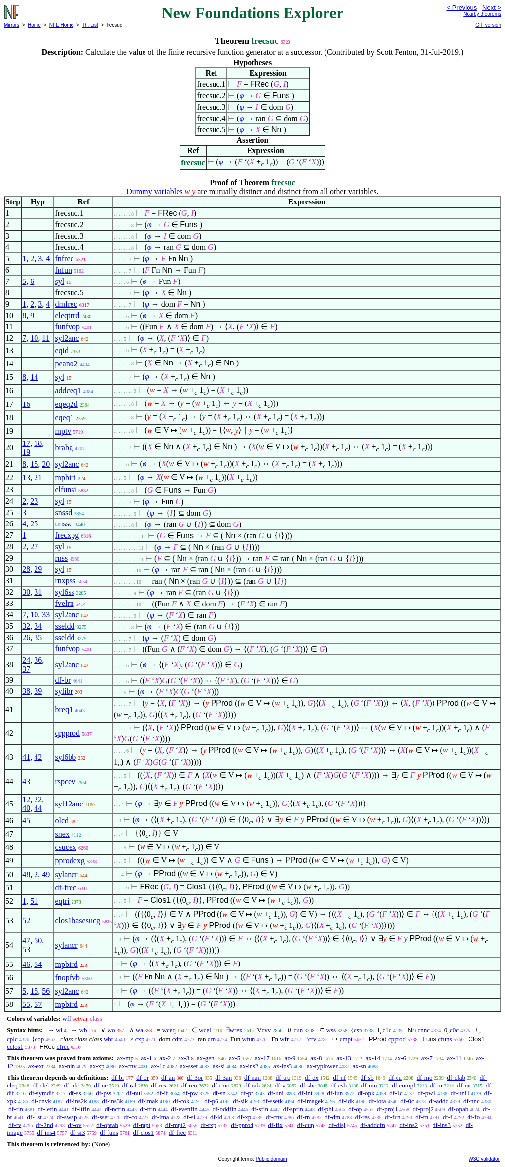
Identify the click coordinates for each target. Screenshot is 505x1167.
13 (26, 477)
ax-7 (427, 1058)
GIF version (488, 25)
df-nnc (471, 1101)
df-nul (134, 1093)
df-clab (456, 1077)
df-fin (15, 1109)
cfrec (63, 1046)
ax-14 (373, 1058)
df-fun (393, 1117)
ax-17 (262, 1058)
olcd (62, 820)
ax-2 (165, 1058)
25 (34, 524)
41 (26, 757)
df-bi (117, 1077)
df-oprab (107, 1124)
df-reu (189, 1085)
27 (34, 546)
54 (38, 964)
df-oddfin (224, 1109)
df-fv (14, 1124)
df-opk (366, 1093)
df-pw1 (427, 1093)
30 (26, 592)
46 (26, 964)
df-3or (195, 1077)
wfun (248, 1039)
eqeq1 (64, 417)
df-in (436, 1085)
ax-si (219, 1066)
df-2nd (44, 1124)
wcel (205, 1030)
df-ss (75, 1093)
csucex (65, 847)
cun (298, 1030)
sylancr (66, 874)
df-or (142, 1077)
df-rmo (220, 1085)
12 (26, 799)
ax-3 (183, 1058)
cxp (139, 1039)
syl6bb (65, 757)
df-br (63, 680)
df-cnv (274, 1117)
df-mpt (141, 1124)
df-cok (181, 1101)
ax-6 (400, 1058)
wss (331, 1030)
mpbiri (65, 477)
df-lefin (47, 1109)
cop (39, 1039)
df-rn (303, 1117)
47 (26, 940)
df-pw (190, 1093)
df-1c (395, 1093)
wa (139, 1030)
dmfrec (66, 304)
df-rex (159, 1085)
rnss (61, 558)
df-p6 (211, 1101)
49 (46, 874)
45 (26, 820)
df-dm (332, 1117)
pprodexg (69, 860)
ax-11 (454, 1058)
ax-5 (234, 1058)
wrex (236, 1030)
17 (26, 443)
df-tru (283, 1077)
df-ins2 (408, 1124)
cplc (12, 1039)
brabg (63, 447)
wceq (169, 1030)
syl (59, 281)
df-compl (403, 1085)
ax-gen (205, 1058)
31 (38, 592)
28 (26, 569)
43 (26, 781)
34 (38, 626)
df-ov (74, 1124)
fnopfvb (67, 977)
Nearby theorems (482, 14)
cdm (177, 1039)
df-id (216, 1117)
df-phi (326, 1109)
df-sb (367, 1077)
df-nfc (71, 1085)
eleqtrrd (67, 315)
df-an (168, 1077)
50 (38, 940)
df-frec (65, 888)
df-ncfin (115, 1109)
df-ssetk (272, 1101)
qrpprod (67, 733)
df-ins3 (442, 1124)
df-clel (40, 1085)
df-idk (346, 1101)
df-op (355, 1109)
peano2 (66, 364)
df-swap (67, 1117)
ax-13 (343, 1058)
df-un (464, 1085)
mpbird (66, 964)
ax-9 (289, 1058)
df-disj (336, 1124)
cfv (312, 1039)
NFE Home (61, 25)
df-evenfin (184, 1109)
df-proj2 (422, 1109)
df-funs (109, 1132)
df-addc (438, 1101)
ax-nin (67, 1066)
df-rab (252, 1085)
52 (26, 920)
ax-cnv (127, 1066)
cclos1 (15, 1046)
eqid (62, 350)
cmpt (346, 1039)
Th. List (90, 25)
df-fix (275, 1124)
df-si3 (77, 1132)
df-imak (148, 1101)
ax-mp (125, 1058)
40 (26, 808)
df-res (362, 1117)
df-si (189, 1117)
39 (38, 691)
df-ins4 (46, 1132)
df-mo (425, 1077)
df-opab (458, 1109)
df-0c (407, 1101)
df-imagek (310, 1101)
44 (38, 808)
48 (26, 874)
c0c (454, 1030)
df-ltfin (81, 1109)
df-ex (311, 1077)
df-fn (421, 1117)
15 (34, 464)
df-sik (240, 1101)
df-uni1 (460, 1093)
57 (38, 1004)
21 (38, 477)
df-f (448, 1117)
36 (38, 660)
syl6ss (64, 592)
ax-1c (158, 1066)
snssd (63, 512)
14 (34, 377)
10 (34, 338)
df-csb (338, 1085)
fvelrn (64, 603)
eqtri (62, 901)
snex (62, 834)
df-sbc (308, 1085)
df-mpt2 (175, 1124)
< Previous (461, 7)
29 (38, 569)
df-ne (101, 1085)
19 (26, 452)
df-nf (339, 1077)
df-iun (335, 1093)
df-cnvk (41, 1101)
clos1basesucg (77, 920)
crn (212, 1039)
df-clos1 (143, 1132)
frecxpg (67, 535)
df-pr (246, 1093)
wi (59, 1030)
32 (26, 626)
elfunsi (65, 489)
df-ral (129, 1085)
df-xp (244, 1117)
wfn (284, 1039)
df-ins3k (112, 1101)
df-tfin (148, 1109)
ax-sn (359, 1066)
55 (26, 1004)
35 (38, 637)
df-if (162, 1093)
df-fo (473, 1117)
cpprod (397, 1039)
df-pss (103, 1093)
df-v (280, 1085)
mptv (63, 431)
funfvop (67, 326)
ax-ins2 (249, 1066)
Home (34, 25)
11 (45, 338)
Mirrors (11, 25)
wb (83, 1030)
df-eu (395, 1077)
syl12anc (69, 804)
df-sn (219, 1093)
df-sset (100, 1117)
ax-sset (189, 1066)
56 (46, 991)
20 (46, 464)
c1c (387, 1030)
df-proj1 (387, 1109)
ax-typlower (322, 1066)
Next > (491, 7)
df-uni (276, 1093)
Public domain (271, 1159)
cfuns (445, 1039)
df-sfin (259, 1109)
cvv (266, 1030)
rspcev (65, 781)
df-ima (160, 1117)
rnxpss (65, 580)
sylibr (63, 691)
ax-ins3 (282, 1066)
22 (38, 799)
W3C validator (484, 1159)
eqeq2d (66, 404)
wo (111, 1030)
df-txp (208, 1124)
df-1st (34, 1117)
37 (26, 669)
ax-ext (36, 1066)
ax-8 (316, 1058)
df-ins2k (76, 1101)
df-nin (369, 1085)
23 (34, 501)
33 (46, 614)
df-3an (223, 1077)
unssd (63, 524)
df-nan (252, 1077)
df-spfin (293, 1109)
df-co (130, 1117)
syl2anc (67, 338)
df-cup (305, 1124)
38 (26, 691)
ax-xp (97, 1066)
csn (358, 1030)
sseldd (64, 626)
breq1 (63, 709)
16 (26, 404)
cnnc (423, 1030)
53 (26, 949)
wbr (108, 1039)
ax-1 (146, 1058)
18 (38, 443)
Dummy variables (154, 191)
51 (34, 901)
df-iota (377, 1101)
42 (38, 757)
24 (26, 660)
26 (26, 637)
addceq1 (68, 390)
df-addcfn (372, 1124)
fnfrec (64, 258)
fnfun (63, 270)
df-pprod (242, 1124)
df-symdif (41, 1093)
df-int (305, 1093)
